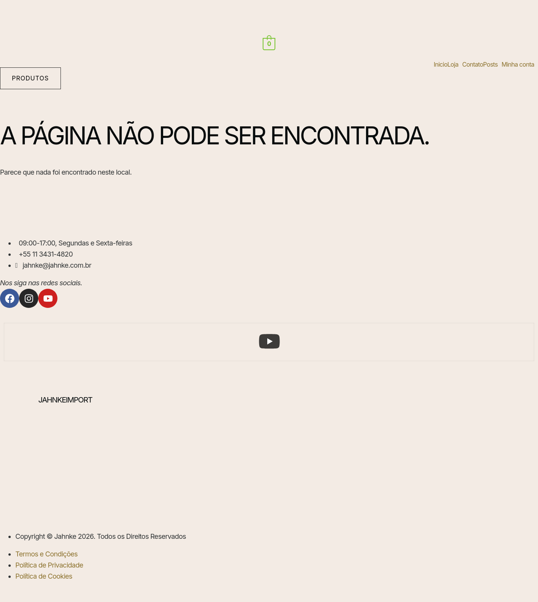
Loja (452, 64)
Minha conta (518, 64)
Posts (490, 64)
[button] (454, 64)
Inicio (440, 64)
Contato (472, 64)
